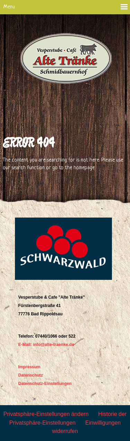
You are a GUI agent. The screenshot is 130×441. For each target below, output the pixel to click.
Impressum (29, 366)
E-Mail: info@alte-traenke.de (46, 344)
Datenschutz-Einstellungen (45, 383)
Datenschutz (30, 375)
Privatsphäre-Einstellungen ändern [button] (45, 414)
